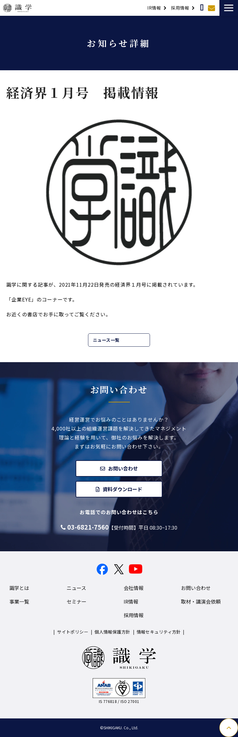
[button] (228, 8)
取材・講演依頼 (202, 8)
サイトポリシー (72, 632)
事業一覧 (19, 601)
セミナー (76, 601)
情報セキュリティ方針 (159, 632)
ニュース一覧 (106, 340)
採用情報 (180, 8)
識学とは (19, 588)
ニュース (76, 588)
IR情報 (154, 8)
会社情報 (133, 588)
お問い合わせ (212, 8)
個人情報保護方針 (112, 632)
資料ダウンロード (122, 489)
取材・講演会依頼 (201, 601)
